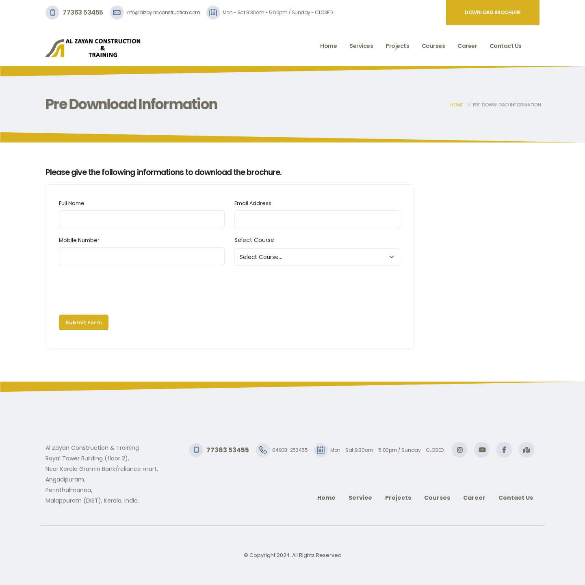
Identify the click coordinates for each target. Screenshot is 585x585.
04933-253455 (290, 450)
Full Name (71, 203)
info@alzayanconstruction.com (163, 12)
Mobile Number (79, 240)
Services (361, 46)
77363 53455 (83, 12)
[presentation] (120, 288)
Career (467, 46)
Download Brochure (493, 12)
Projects (397, 46)
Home (328, 46)
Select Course (254, 240)
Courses (433, 46)
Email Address (252, 203)
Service (360, 498)
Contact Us (506, 46)
